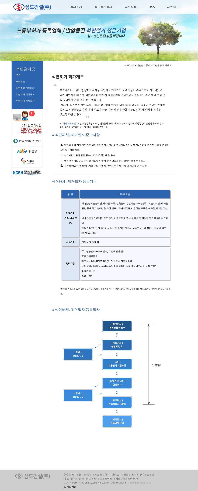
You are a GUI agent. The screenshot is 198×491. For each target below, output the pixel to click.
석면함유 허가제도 (162, 65)
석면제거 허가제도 (25, 94)
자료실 (171, 7)
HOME (130, 65)
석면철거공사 (103, 7)
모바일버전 (70, 486)
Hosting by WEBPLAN (139, 482)
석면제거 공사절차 (25, 100)
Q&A (152, 7)
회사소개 (76, 7)
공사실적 (130, 7)
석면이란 (20, 81)
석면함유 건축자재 (25, 88)
